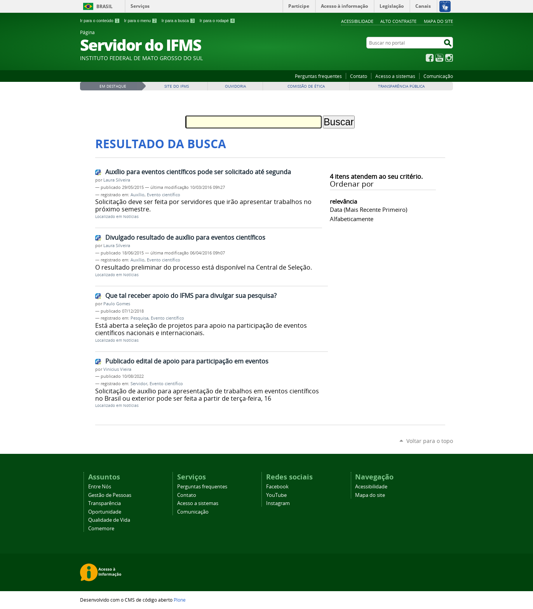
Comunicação (438, 76)
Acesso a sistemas (395, 76)
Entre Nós (99, 486)
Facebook (430, 58)
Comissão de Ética (306, 86)
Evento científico (163, 194)
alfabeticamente (351, 219)
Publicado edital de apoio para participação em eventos (186, 361)
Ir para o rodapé (217, 20)
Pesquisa (139, 318)
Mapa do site (438, 21)
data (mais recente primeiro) (368, 209)
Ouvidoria (235, 86)
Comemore (101, 528)
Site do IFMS (176, 86)
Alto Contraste (398, 21)
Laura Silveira (116, 180)
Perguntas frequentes (318, 76)
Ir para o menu (140, 20)
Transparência (104, 503)
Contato (358, 76)
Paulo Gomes (116, 303)
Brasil (104, 6)
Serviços (140, 6)
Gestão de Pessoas (109, 495)
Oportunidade (104, 512)
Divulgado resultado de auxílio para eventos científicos (185, 237)
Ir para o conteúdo (100, 20)
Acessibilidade (357, 21)
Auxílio (138, 194)
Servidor (139, 383)
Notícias (131, 216)
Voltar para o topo (429, 441)
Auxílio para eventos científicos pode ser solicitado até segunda (198, 172)
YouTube (439, 58)
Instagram (449, 58)
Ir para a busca (178, 20)
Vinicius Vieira (117, 369)
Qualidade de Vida (109, 520)
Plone (180, 600)
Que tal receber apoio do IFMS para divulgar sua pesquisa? (191, 295)
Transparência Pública (401, 86)
